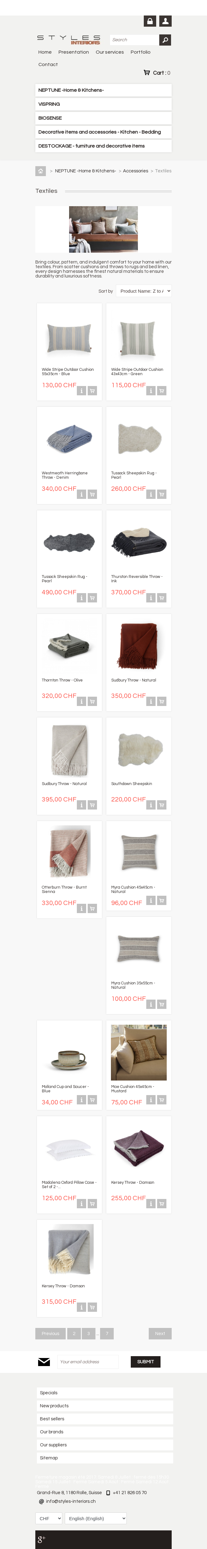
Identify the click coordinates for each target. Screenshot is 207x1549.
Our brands (51, 1432)
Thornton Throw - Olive (62, 680)
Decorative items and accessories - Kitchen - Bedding (99, 132)
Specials (48, 1393)
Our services (110, 52)
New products (54, 1406)
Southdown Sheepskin (131, 784)
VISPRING (49, 104)
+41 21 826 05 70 (130, 1492)
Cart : (161, 73)
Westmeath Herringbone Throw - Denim (65, 475)
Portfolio (141, 52)
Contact (48, 64)
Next (160, 1333)
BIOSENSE (50, 118)
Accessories (136, 171)
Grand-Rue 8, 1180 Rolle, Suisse (69, 1492)
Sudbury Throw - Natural (133, 680)
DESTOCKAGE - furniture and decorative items (91, 146)
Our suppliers (53, 1445)
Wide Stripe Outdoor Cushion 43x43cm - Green (137, 371)
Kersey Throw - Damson (132, 1182)
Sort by (106, 291)
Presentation (74, 52)
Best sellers (52, 1419)
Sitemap (49, 1458)
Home (45, 52)
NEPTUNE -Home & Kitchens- (71, 90)
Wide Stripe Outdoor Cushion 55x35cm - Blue (68, 371)
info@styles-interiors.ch (71, 1501)
